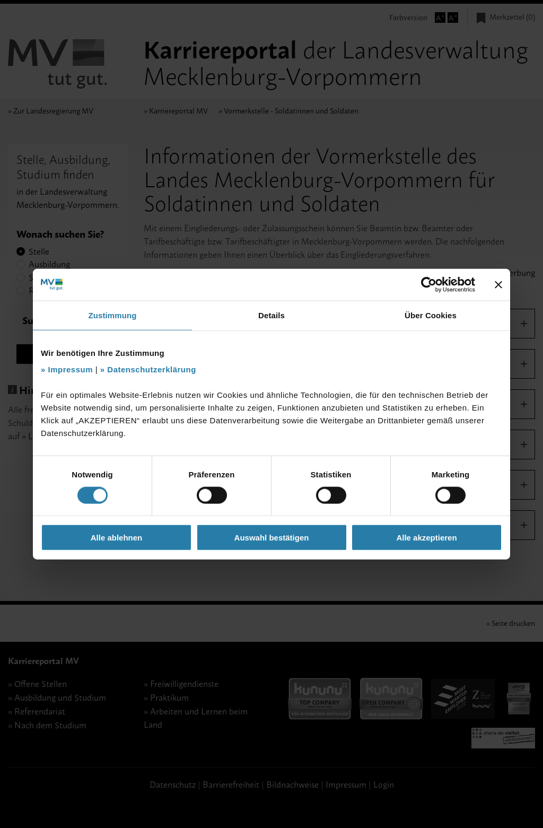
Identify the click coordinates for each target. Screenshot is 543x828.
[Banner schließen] (498, 284)
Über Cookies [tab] (431, 314)
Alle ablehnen (117, 537)
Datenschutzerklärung (151, 369)
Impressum (70, 369)
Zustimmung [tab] (113, 314)
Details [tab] (271, 314)
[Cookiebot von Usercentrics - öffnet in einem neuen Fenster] (428, 284)
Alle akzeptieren (426, 537)
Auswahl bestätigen (271, 537)
